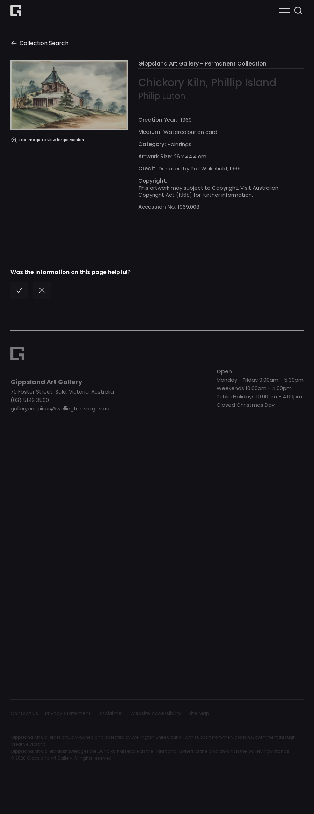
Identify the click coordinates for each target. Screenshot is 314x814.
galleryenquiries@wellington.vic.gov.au (59, 408)
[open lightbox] (69, 138)
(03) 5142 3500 (29, 400)
